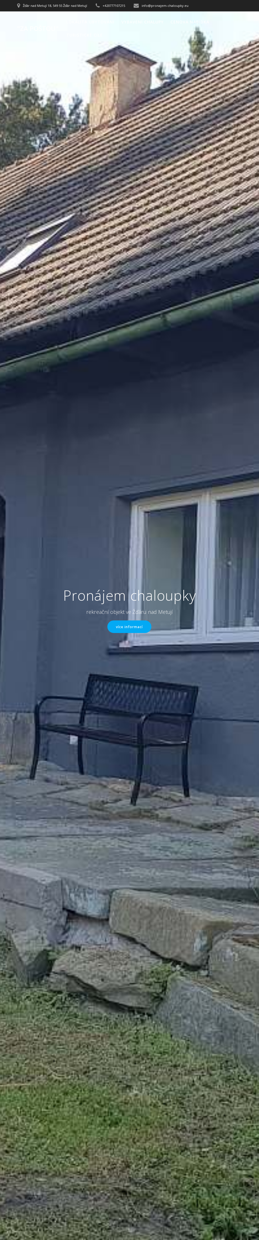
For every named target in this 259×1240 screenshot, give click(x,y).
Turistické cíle (84, 35)
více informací (129, 626)
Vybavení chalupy (142, 22)
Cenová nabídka (189, 22)
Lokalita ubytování (90, 22)
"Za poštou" (38, 28)
